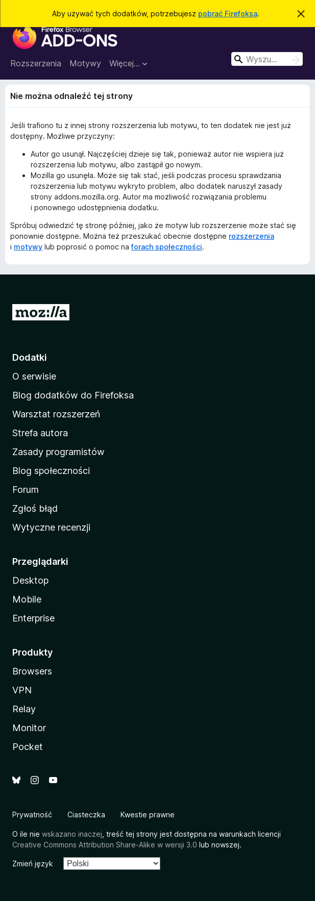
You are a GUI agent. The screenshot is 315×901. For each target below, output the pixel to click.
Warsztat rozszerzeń (56, 414)
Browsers (32, 671)
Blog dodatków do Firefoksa (73, 395)
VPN (22, 690)
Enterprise (33, 618)
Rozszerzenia (35, 63)
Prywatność (32, 814)
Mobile (26, 599)
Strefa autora (40, 433)
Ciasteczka (86, 814)
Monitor (29, 727)
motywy (28, 246)
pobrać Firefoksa (227, 13)
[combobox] (267, 59)
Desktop (30, 580)
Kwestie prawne (147, 814)
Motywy (85, 63)
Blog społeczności (51, 470)
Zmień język (32, 863)
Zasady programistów (58, 451)
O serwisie (34, 376)
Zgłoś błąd (35, 508)
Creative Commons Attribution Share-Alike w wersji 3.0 (104, 844)
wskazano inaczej (72, 834)
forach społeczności (166, 246)
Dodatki (29, 357)
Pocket (27, 746)
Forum (25, 489)
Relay (24, 709)
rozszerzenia (251, 236)
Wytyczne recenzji (51, 527)
